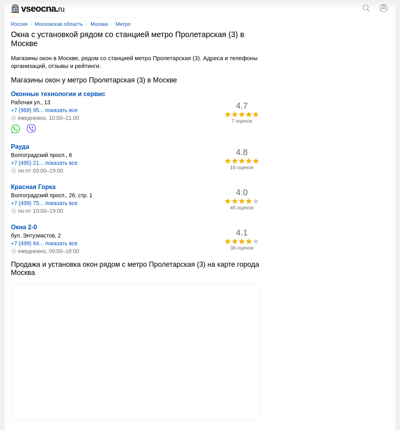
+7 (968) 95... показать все (44, 110)
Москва (99, 24)
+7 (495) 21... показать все (44, 163)
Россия (19, 24)
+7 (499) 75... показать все (44, 203)
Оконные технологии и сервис (58, 94)
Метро (123, 24)
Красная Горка (33, 187)
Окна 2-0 (24, 227)
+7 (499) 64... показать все (44, 243)
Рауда (20, 146)
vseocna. (37, 8)
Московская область (59, 24)
